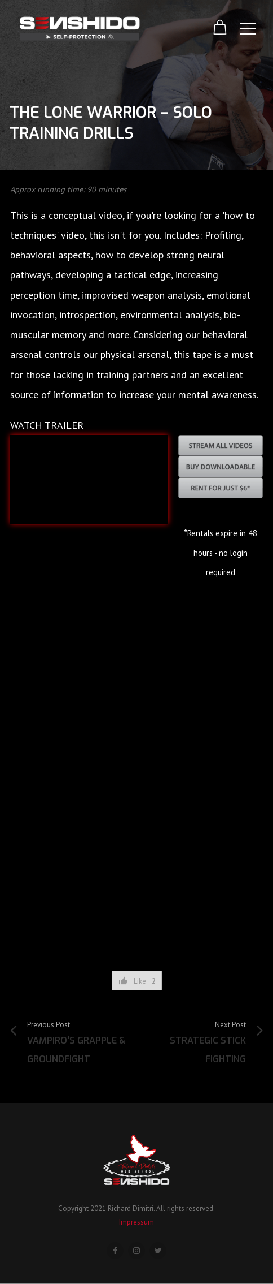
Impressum (136, 1222)
